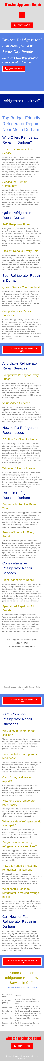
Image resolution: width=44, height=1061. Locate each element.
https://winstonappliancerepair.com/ (22, 647)
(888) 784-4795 (22, 643)
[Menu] (22, 15)
